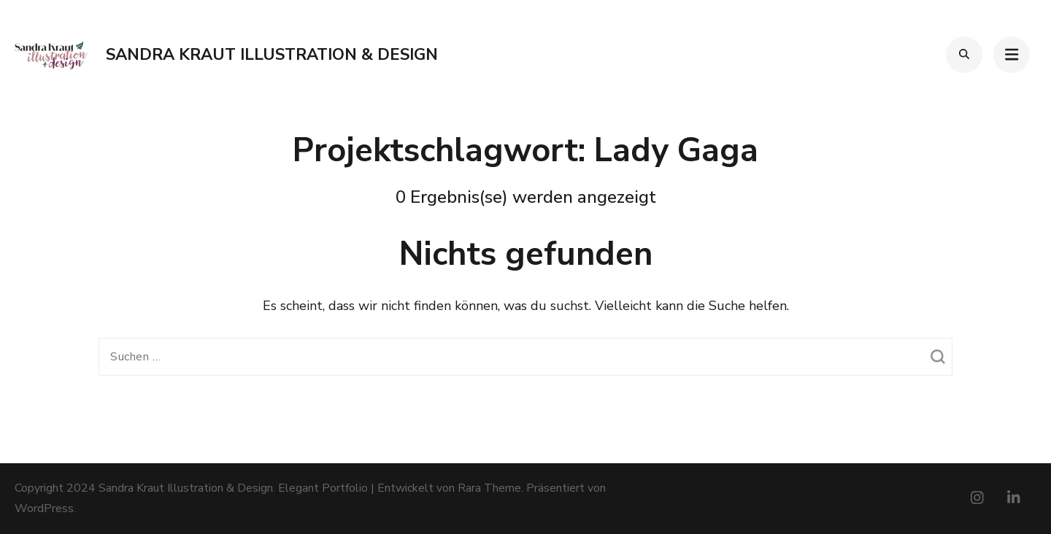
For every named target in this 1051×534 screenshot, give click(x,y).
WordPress (44, 508)
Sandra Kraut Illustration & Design (272, 55)
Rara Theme (489, 488)
